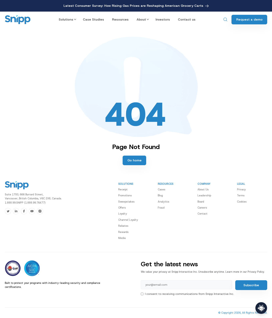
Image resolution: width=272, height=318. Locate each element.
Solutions (66, 19)
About (141, 19)
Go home (134, 160)
